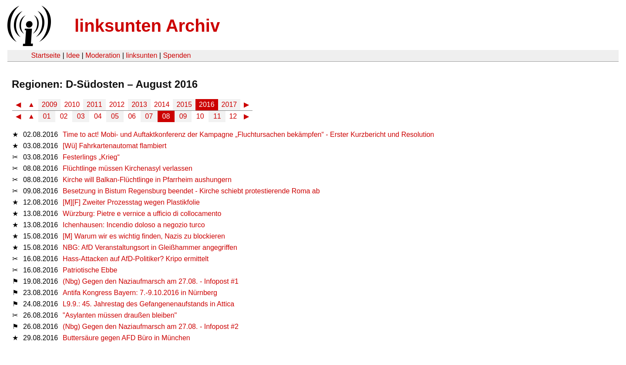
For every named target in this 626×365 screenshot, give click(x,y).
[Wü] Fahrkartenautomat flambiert (114, 145)
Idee (73, 55)
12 (233, 116)
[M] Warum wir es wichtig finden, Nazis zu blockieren (144, 236)
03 (81, 116)
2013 (139, 104)
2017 (229, 104)
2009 (49, 104)
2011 (94, 104)
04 (98, 116)
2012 (117, 104)
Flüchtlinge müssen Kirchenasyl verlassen (127, 168)
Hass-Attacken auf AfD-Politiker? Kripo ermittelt (136, 258)
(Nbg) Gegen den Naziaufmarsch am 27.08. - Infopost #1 (151, 281)
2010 (72, 104)
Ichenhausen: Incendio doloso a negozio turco (134, 225)
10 (200, 116)
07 (149, 116)
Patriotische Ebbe (90, 270)
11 (217, 116)
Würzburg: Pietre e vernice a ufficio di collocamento (142, 213)
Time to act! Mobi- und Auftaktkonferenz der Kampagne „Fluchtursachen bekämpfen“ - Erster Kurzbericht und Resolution (248, 134)
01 (47, 116)
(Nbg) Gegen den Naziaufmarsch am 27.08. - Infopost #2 (151, 326)
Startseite (46, 55)
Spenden (177, 55)
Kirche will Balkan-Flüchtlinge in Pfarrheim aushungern (147, 179)
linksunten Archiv (147, 25)
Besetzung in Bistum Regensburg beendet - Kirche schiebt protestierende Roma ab (191, 191)
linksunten (141, 55)
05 (115, 116)
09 (183, 116)
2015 (184, 104)
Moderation (102, 55)
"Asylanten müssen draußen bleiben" (120, 315)
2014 (162, 104)
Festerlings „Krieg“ (91, 157)
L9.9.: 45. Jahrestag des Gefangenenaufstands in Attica (148, 304)
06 (132, 116)
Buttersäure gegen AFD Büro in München (126, 338)
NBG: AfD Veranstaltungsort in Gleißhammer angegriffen (150, 247)
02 (64, 116)
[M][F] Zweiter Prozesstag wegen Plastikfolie (131, 202)
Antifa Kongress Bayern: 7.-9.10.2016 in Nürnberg (140, 292)
